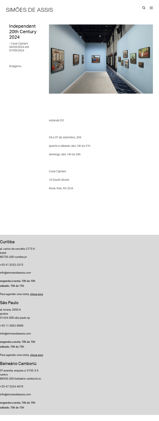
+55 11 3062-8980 (11, 325)
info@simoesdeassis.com (15, 272)
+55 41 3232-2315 (11, 264)
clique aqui (36, 294)
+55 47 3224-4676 (11, 386)
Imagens (15, 66)
